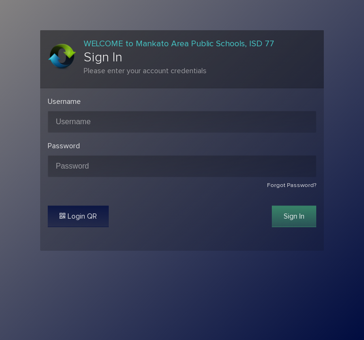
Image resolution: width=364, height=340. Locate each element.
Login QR (78, 216)
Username (64, 101)
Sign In (294, 216)
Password (64, 146)
